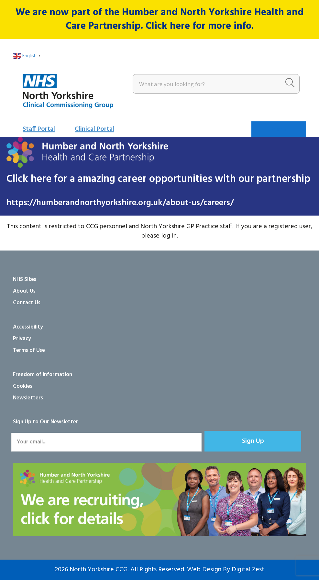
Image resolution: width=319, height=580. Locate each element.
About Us (24, 291)
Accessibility (28, 327)
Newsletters (28, 398)
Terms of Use (29, 350)
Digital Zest (248, 569)
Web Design (204, 569)
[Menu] (278, 129)
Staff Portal (39, 129)
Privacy (22, 338)
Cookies (22, 386)
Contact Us (26, 302)
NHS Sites (24, 279)
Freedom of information (42, 374)
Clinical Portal (94, 129)
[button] (252, 441)
